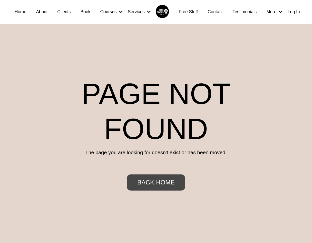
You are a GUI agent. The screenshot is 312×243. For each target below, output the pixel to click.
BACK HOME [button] (156, 182)
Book (85, 11)
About (42, 11)
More (274, 11)
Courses (111, 11)
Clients (64, 11)
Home (20, 11)
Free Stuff (188, 11)
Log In (294, 11)
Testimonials (245, 11)
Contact (215, 11)
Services (139, 11)
